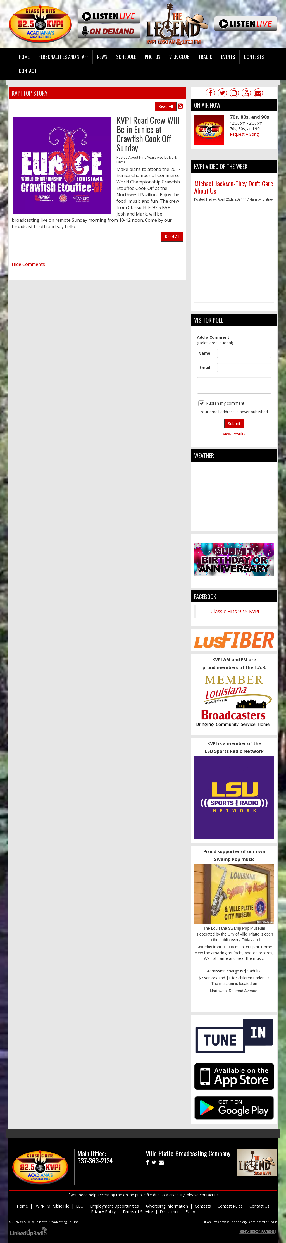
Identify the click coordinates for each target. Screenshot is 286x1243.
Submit (234, 423)
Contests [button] (254, 56)
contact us (209, 1194)
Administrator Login (263, 1222)
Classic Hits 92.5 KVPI (235, 611)
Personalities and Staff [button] (63, 56)
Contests (203, 1206)
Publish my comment (221, 403)
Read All (165, 106)
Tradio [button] (205, 56)
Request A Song (244, 134)
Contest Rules (230, 1206)
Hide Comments (28, 264)
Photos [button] (153, 56)
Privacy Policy (103, 1211)
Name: (204, 353)
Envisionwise (221, 1222)
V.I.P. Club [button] (179, 56)
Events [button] (228, 56)
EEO (80, 1206)
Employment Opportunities (114, 1206)
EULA (190, 1211)
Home (24, 56)
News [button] (102, 56)
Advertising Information (167, 1206)
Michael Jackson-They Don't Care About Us (233, 186)
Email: (205, 367)
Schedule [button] (126, 56)
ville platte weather (234, 525)
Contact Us (259, 1206)
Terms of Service (137, 1211)
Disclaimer (169, 1211)
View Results (234, 433)
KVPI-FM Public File (52, 1206)
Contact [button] (28, 70)
